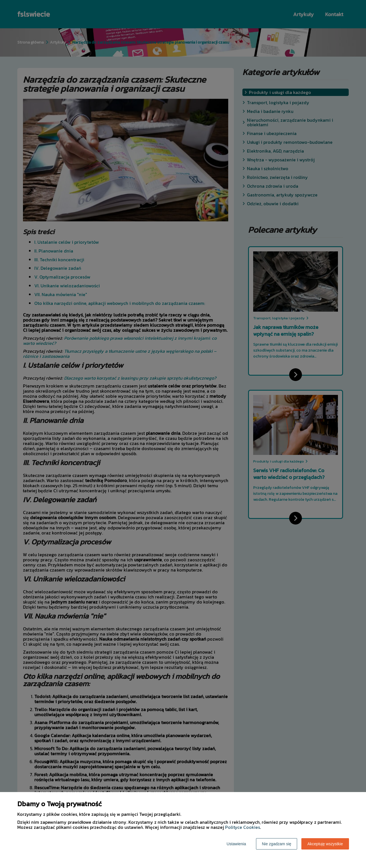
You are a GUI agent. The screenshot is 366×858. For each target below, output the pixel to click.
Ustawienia (236, 844)
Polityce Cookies (242, 827)
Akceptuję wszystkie (325, 844)
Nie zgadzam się (276, 844)
